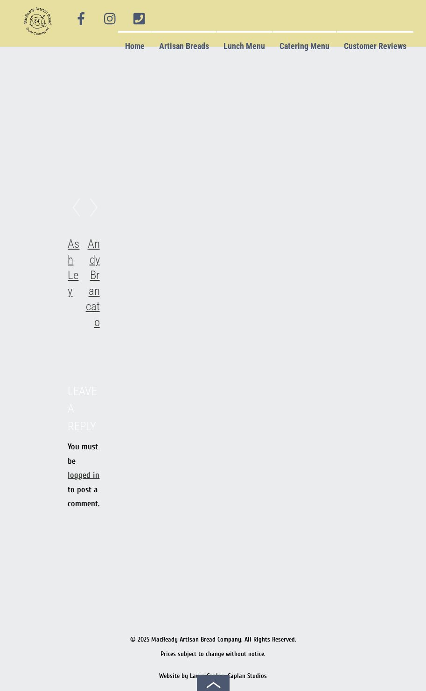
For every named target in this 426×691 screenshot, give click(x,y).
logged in (83, 475)
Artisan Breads (184, 46)
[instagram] (110, 19)
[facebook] (81, 19)
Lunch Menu (244, 46)
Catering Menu (304, 46)
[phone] (139, 19)
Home (135, 46)
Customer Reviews (375, 46)
